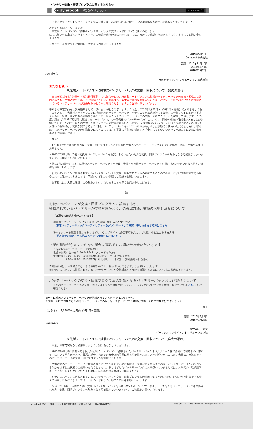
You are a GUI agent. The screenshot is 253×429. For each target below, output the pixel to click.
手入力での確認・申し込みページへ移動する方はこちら (88, 236)
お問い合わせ (85, 404)
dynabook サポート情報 (43, 404)
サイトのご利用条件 (66, 404)
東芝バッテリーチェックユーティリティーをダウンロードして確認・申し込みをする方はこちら (111, 225)
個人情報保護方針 (103, 404)
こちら (192, 285)
